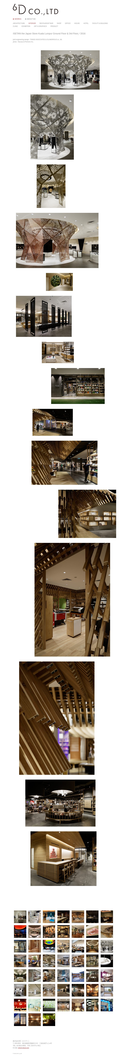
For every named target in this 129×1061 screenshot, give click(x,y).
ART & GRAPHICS (40, 26)
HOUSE (77, 23)
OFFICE (68, 23)
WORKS (18, 19)
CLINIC (15, 26)
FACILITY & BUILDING (100, 23)
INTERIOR (32, 23)
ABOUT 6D (31, 19)
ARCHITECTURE (19, 23)
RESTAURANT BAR (46, 23)
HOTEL (86, 23)
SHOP (59, 23)
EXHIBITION (26, 26)
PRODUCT (54, 26)
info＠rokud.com (23, 1048)
